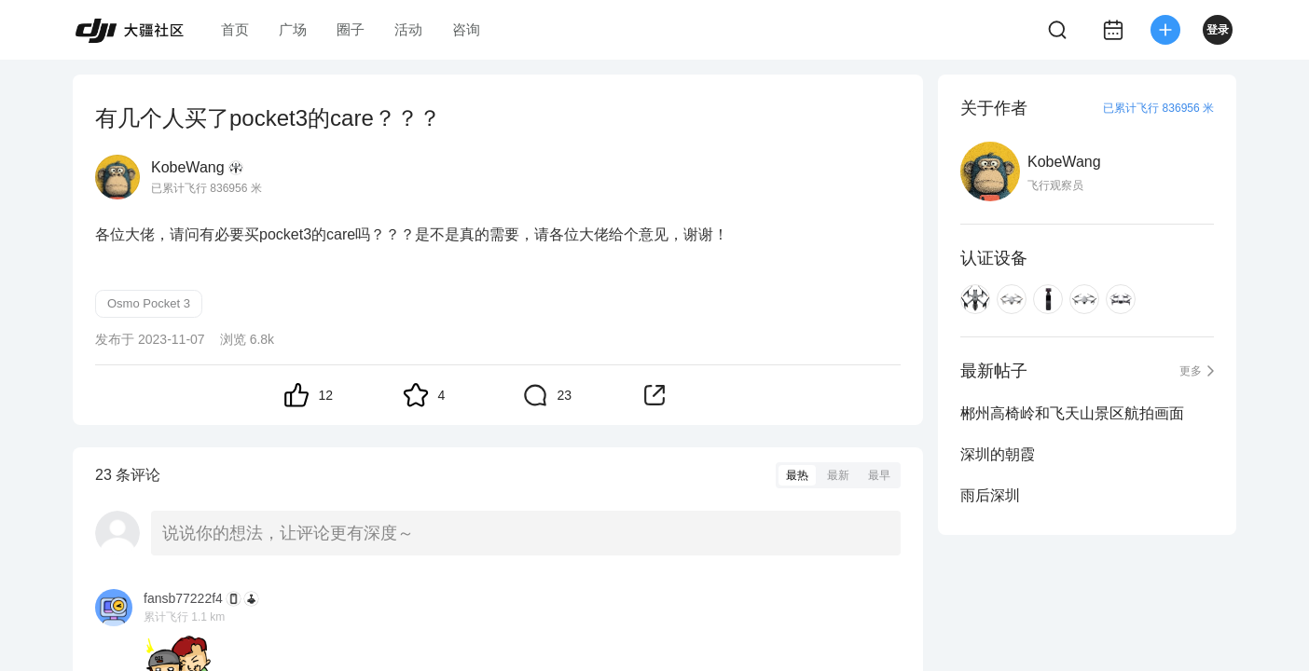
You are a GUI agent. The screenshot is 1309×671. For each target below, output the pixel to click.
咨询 (466, 29)
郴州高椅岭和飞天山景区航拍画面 (1072, 413)
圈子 (351, 29)
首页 (235, 29)
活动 (408, 29)
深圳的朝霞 (997, 454)
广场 (293, 29)
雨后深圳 (990, 495)
